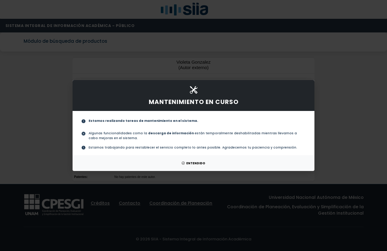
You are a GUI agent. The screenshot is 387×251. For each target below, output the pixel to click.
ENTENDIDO (193, 163)
